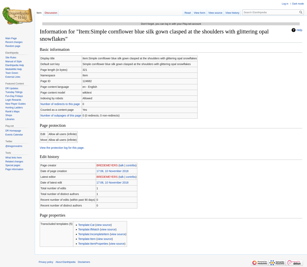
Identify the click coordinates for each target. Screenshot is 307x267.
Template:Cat (86, 224)
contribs (131, 165)
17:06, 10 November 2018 (112, 171)
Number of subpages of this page (60, 115)
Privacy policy (46, 262)
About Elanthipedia (65, 262)
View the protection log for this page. (62, 147)
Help (299, 30)
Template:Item (87, 238)
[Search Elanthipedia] (273, 12)
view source (103, 224)
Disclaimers (84, 262)
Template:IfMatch (88, 229)
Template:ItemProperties (93, 243)
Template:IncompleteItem (93, 234)
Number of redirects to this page (60, 104)
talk (121, 165)
